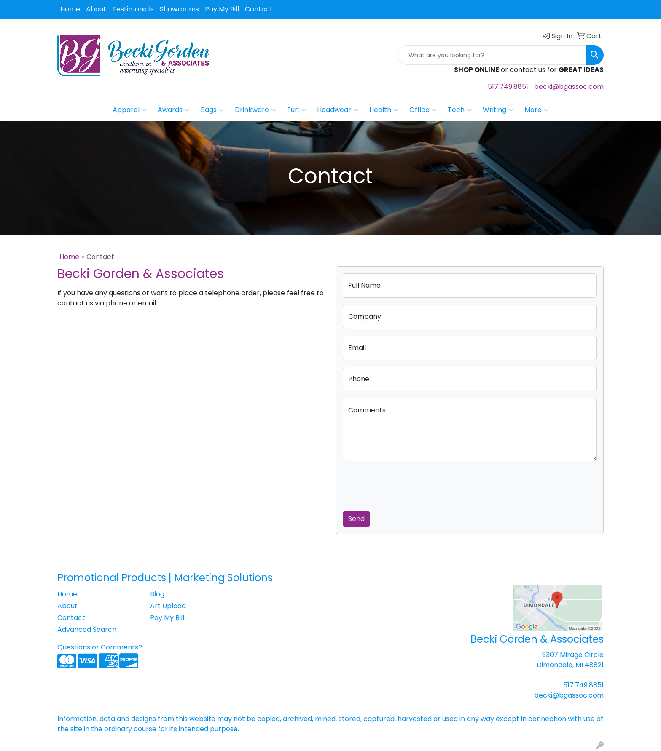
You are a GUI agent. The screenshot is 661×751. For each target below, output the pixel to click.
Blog (157, 594)
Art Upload (168, 606)
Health (383, 110)
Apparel (130, 110)
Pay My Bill (222, 9)
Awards (174, 110)
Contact (259, 9)
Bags (212, 110)
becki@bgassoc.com (569, 86)
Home (70, 9)
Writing (498, 110)
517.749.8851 (508, 86)
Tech (460, 110)
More (536, 110)
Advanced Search (86, 629)
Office (423, 110)
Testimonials (133, 9)
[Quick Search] (492, 55)
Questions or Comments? (99, 647)
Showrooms (179, 9)
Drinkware (255, 110)
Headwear (337, 110)
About (96, 9)
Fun (296, 110)
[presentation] (407, 484)
